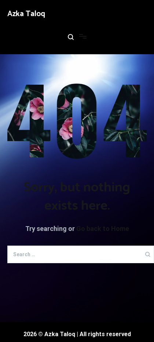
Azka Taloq (26, 14)
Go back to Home (102, 228)
